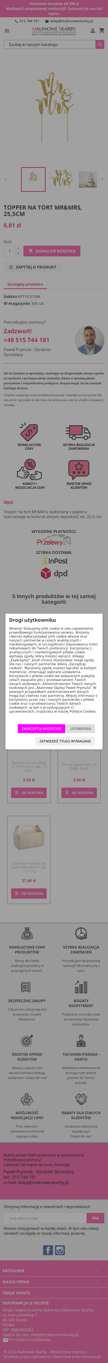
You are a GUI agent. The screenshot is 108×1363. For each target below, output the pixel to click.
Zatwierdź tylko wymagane (65, 741)
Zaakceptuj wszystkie (41, 728)
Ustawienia (80, 728)
